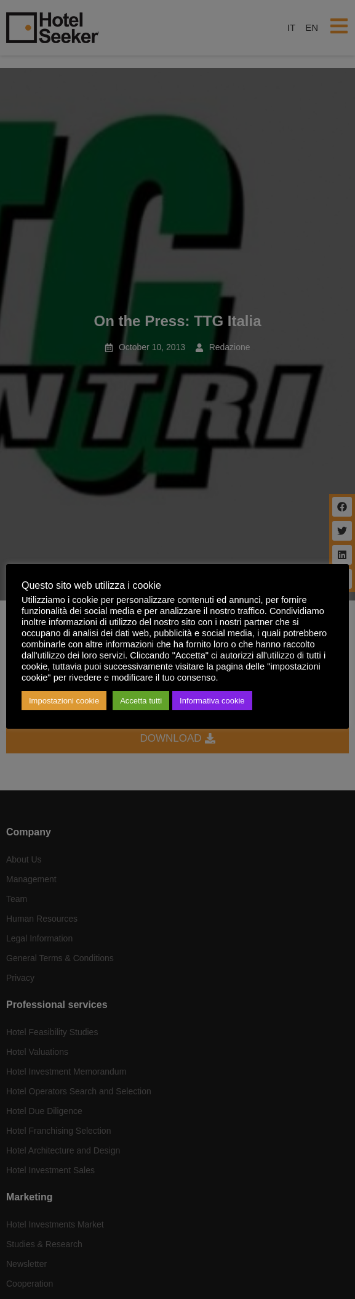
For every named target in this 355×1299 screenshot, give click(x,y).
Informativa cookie (212, 700)
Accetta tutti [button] (141, 700)
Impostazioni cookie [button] (64, 700)
